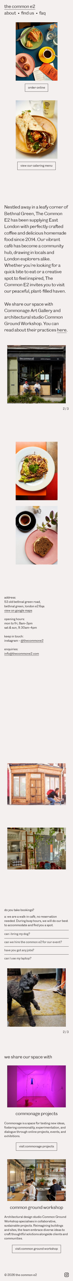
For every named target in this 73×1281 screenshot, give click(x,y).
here (62, 329)
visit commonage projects (36, 1146)
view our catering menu (36, 165)
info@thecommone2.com (21, 653)
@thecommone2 (32, 640)
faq (42, 13)
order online (36, 87)
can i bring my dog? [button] (17, 934)
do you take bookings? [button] (19, 910)
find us (27, 13)
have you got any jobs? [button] (19, 950)
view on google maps (18, 610)
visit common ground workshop (36, 1248)
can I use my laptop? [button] (17, 958)
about (10, 13)
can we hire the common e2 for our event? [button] (33, 942)
